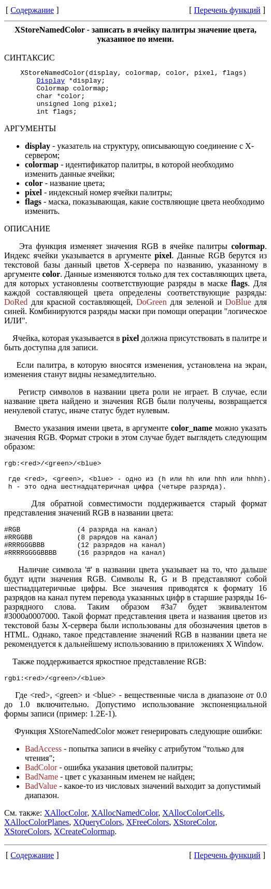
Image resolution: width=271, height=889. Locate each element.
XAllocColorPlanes (36, 845)
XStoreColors (27, 854)
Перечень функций (227, 10)
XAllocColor (65, 836)
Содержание (32, 10)
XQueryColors (97, 845)
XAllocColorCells (192, 836)
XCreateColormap (84, 854)
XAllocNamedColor (124, 836)
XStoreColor (194, 845)
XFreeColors (147, 845)
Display (50, 83)
